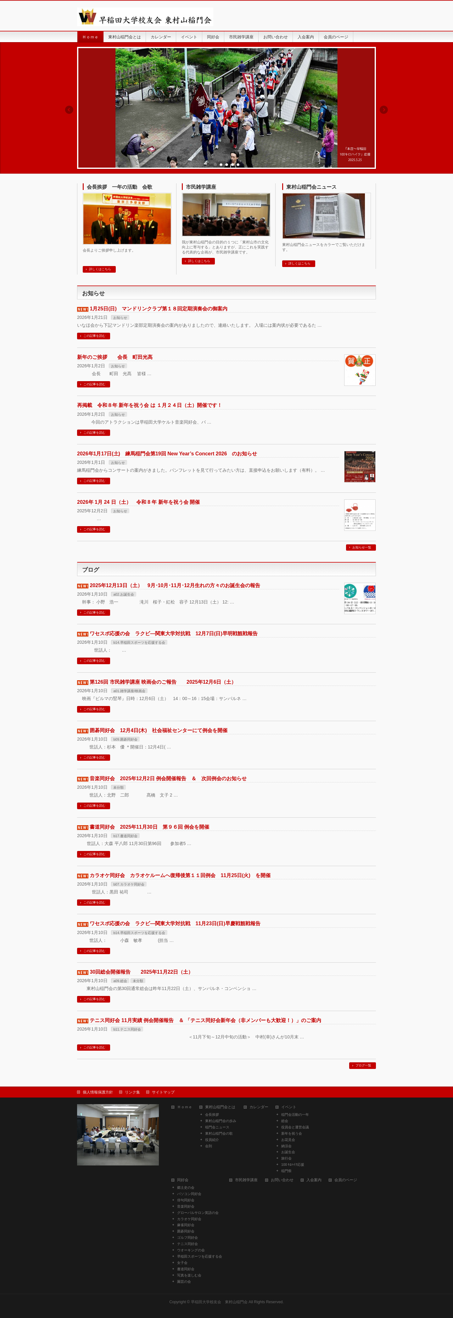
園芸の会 (184, 1281)
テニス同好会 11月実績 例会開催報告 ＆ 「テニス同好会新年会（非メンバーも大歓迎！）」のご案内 (205, 1020)
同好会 (182, 1180)
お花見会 (288, 1140)
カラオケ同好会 (191, 1219)
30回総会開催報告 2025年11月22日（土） (141, 972)
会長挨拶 (212, 1114)
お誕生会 (288, 1152)
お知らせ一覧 (361, 547)
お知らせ (120, 318)
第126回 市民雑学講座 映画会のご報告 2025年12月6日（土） (163, 682)
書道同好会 (185, 1269)
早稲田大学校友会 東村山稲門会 (219, 1302)
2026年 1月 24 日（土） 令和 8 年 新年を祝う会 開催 (138, 502)
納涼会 (286, 1146)
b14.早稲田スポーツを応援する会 (139, 642)
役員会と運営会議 (295, 1127)
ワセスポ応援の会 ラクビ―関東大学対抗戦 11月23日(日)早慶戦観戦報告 (175, 923)
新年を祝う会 (291, 1133)
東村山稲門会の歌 (219, 1133)
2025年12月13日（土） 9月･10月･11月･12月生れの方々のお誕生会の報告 (175, 585)
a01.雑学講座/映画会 (129, 691)
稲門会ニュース (217, 1127)
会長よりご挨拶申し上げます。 (109, 250)
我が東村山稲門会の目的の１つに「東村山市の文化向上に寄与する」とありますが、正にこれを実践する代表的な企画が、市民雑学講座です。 (225, 247)
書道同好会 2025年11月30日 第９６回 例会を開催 (149, 827)
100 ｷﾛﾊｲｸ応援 (292, 1164)
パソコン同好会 (189, 1194)
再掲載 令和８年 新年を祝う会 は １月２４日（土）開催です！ (149, 405)
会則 (208, 1146)
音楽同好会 (185, 1206)
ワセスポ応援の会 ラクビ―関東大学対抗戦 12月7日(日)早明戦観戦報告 (173, 633)
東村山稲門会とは (220, 1107)
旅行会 (286, 1158)
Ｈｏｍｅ (184, 1107)
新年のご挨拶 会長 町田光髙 (115, 357)
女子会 (182, 1263)
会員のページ (345, 1180)
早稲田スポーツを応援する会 (199, 1256)
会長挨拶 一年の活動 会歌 (119, 187)
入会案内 (314, 1180)
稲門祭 (286, 1171)
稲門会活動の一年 (295, 1114)
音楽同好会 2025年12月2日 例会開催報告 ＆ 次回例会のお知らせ (168, 778)
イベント (288, 1107)
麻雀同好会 (187, 1225)
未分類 (118, 787)
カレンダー (258, 1107)
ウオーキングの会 (191, 1250)
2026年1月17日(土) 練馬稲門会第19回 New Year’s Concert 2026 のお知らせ (167, 453)
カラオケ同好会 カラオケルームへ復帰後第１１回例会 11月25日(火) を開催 (180, 875)
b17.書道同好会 (125, 836)
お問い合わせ (282, 1180)
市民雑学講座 (201, 187)
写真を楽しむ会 (189, 1275)
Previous (69, 110)
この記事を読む (94, 335)
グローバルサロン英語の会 (198, 1213)
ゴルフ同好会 (187, 1237)
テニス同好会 (187, 1244)
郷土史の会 (185, 1187)
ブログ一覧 (363, 1065)
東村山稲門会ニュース (311, 187)
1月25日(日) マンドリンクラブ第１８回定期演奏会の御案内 (158, 308)
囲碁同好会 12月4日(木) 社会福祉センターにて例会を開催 (158, 730)
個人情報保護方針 (98, 1092)
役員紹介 (212, 1140)
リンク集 (132, 1092)
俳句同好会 (185, 1200)
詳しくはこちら (100, 269)
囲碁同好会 (185, 1231)
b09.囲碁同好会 (125, 739)
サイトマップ (163, 1092)
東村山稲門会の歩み (220, 1121)
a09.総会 (120, 981)
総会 (284, 1121)
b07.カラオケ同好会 (128, 884)
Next (384, 110)
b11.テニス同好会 (127, 1029)
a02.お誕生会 (123, 594)
